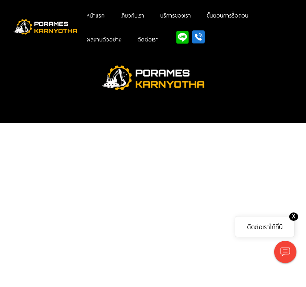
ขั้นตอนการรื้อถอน (227, 15)
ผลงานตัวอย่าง (104, 39)
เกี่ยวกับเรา (132, 15)
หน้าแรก (95, 15)
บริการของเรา (175, 15)
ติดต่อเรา (148, 39)
